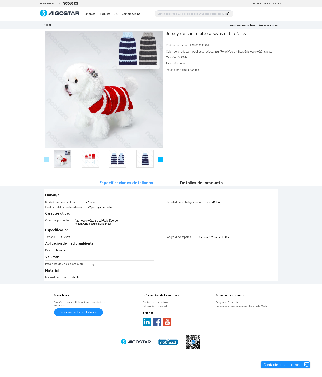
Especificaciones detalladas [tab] (126, 183)
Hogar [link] (47, 24)
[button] (160, 159)
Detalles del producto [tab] (201, 183)
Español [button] (276, 3)
